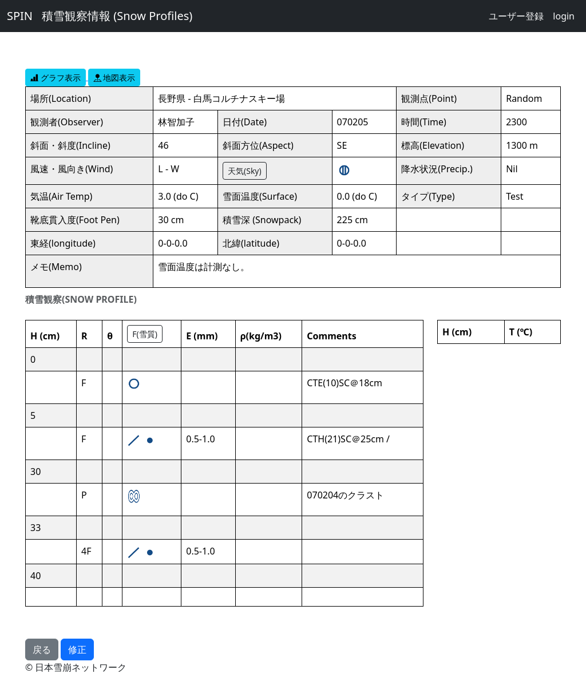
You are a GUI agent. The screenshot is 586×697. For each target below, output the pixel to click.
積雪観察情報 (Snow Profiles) (117, 15)
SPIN (20, 15)
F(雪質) (144, 333)
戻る (42, 649)
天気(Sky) (245, 170)
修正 (77, 649)
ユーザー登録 (516, 16)
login (564, 16)
